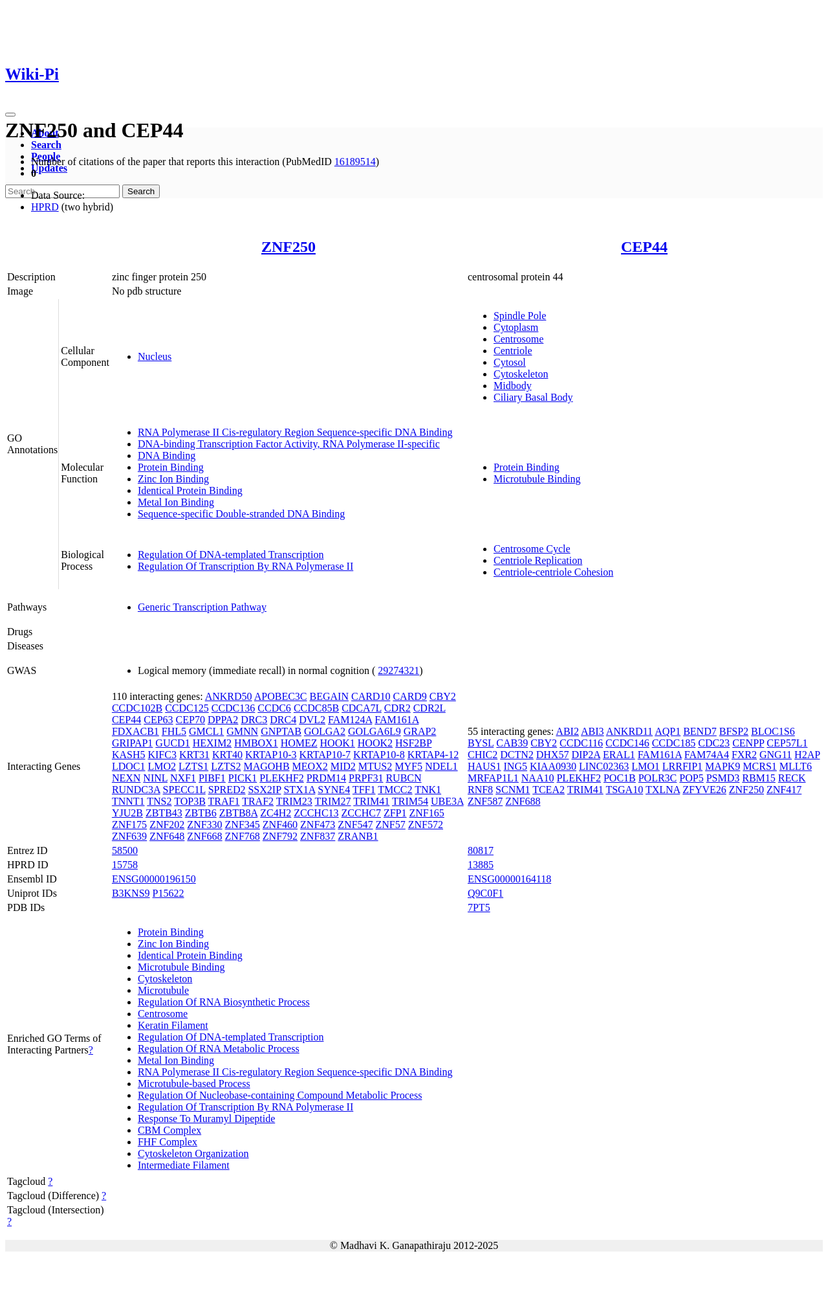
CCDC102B (137, 708)
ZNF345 (242, 824)
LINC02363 (604, 766)
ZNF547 (355, 824)
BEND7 (700, 731)
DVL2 (312, 719)
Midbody (513, 385)
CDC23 (714, 742)
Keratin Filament (173, 1025)
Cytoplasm (516, 327)
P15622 (168, 893)
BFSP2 (733, 731)
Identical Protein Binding (190, 490)
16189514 (355, 161)
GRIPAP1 (132, 742)
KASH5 (129, 754)
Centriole (513, 350)
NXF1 (183, 777)
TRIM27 (333, 801)
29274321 (398, 670)
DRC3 (254, 719)
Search (46, 144)
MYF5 (408, 766)
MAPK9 (722, 766)
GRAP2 (420, 731)
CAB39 (512, 742)
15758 (125, 864)
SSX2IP (264, 789)
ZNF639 (129, 836)
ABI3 (592, 731)
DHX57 (552, 754)
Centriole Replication (538, 560)
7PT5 (479, 907)
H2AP (807, 754)
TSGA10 (624, 789)
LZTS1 (193, 766)
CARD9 (409, 696)
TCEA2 (548, 789)
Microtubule (163, 990)
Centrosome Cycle (532, 548)
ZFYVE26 (704, 789)
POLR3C (657, 777)
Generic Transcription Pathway (202, 607)
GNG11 (775, 754)
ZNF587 (485, 801)
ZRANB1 (358, 836)
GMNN (242, 731)
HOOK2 (375, 742)
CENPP (748, 742)
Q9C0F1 (485, 893)
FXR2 (744, 754)
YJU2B (127, 812)
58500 (125, 850)
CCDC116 (581, 742)
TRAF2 (258, 801)
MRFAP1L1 (493, 777)
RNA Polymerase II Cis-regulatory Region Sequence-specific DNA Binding (295, 432)
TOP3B (190, 801)
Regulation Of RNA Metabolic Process (219, 1048)
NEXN (126, 777)
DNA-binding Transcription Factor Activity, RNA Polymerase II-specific (289, 443)
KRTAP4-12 (433, 754)
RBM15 (759, 777)
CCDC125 (187, 708)
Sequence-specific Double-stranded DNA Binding (241, 513)
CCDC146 (627, 742)
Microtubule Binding (537, 478)
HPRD (45, 206)
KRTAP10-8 (379, 754)
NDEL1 (441, 766)
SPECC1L (184, 789)
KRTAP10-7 (325, 754)
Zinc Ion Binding (173, 478)
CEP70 (190, 719)
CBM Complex (169, 1130)
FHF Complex (167, 1141)
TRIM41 (371, 801)
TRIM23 (294, 801)
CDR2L (429, 708)
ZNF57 (391, 824)
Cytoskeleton (521, 373)
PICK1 (242, 777)
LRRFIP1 (682, 766)
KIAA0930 (553, 766)
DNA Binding (166, 455)
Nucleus (154, 356)
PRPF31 (366, 777)
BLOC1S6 (773, 731)
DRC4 (283, 719)
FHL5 (174, 731)
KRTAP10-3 (271, 754)
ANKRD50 (228, 696)
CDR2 (397, 708)
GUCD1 (172, 742)
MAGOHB (266, 766)
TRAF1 (224, 801)
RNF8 (480, 789)
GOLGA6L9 (374, 731)
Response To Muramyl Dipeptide (206, 1118)
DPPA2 (223, 719)
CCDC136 (234, 708)
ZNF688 (522, 801)
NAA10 (537, 777)
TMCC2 (395, 789)
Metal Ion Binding (176, 502)
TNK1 (428, 789)
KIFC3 (161, 754)
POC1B (620, 777)
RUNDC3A (136, 789)
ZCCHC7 (361, 812)
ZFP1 (395, 812)
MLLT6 (795, 766)
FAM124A (350, 719)
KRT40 (227, 754)
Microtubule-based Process (194, 1083)
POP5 (691, 777)
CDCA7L (362, 708)
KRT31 (194, 754)
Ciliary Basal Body (533, 397)
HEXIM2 (212, 742)
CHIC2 (482, 754)
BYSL (481, 742)
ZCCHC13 (316, 812)
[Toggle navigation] (10, 115)
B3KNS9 (131, 893)
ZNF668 (204, 836)
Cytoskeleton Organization (193, 1153)
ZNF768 (242, 836)
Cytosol (510, 362)
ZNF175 (129, 824)
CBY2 (443, 696)
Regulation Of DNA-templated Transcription (231, 554)
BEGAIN (329, 696)
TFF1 (364, 789)
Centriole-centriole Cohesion (553, 572)
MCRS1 (759, 766)
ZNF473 (317, 824)
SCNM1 (513, 789)
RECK (792, 777)
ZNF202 (166, 824)
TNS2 (159, 801)
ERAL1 (619, 754)
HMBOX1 (256, 742)
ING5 (515, 766)
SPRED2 (227, 789)
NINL (155, 777)
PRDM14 (326, 777)
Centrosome (518, 338)
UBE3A (447, 801)
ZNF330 (204, 824)
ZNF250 (288, 246)
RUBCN (403, 777)
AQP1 (668, 731)
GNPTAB (281, 731)
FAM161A (397, 719)
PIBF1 (212, 777)
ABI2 (567, 731)
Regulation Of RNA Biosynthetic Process (224, 1001)
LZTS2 (226, 766)
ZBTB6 (201, 812)
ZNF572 (425, 824)
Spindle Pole (520, 315)
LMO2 (161, 766)
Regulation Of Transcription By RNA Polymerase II (245, 566)
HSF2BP (413, 742)
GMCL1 (206, 731)
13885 (481, 864)
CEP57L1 (787, 742)
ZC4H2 (275, 812)
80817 (481, 850)
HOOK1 (337, 742)
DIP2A (585, 754)
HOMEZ (299, 742)
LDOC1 (129, 766)
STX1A (299, 789)
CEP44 (644, 246)
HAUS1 (484, 766)
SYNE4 (334, 789)
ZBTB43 (164, 812)
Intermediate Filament (184, 1165)
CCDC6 (274, 708)
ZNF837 (317, 836)
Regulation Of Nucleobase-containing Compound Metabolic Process (280, 1095)
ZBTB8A (238, 812)
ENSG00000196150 (154, 878)
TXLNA (663, 789)
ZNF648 (166, 836)
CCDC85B (316, 708)
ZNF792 (280, 836)
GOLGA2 (324, 731)
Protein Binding (171, 467)
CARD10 (370, 696)
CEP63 (158, 719)
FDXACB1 (135, 731)
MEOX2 (310, 766)
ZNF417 (784, 789)
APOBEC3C (280, 696)
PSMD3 (723, 777)
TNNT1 (128, 801)
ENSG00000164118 (509, 878)
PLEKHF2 (281, 777)
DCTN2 (517, 754)
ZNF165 (426, 812)
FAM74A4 (706, 754)
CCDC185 (674, 742)
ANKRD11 (629, 731)
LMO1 (645, 766)
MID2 (343, 766)
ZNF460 (280, 824)
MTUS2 (375, 766)
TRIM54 (410, 801)
